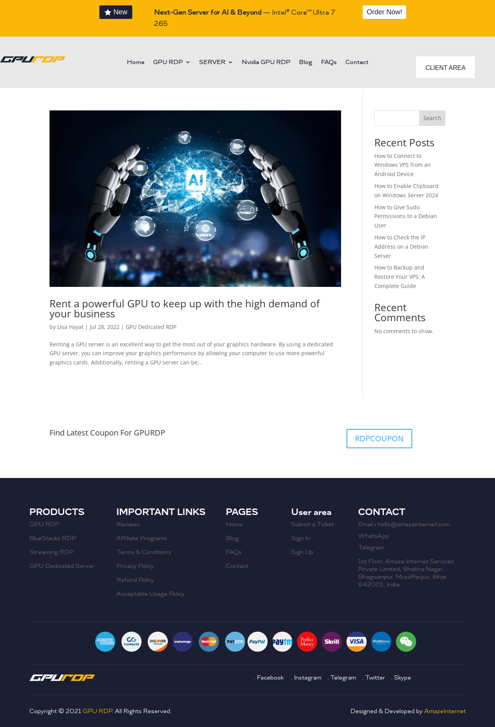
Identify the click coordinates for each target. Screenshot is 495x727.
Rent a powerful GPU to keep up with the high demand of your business (185, 308)
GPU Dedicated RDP (151, 326)
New (120, 12)
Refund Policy (135, 580)
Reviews (128, 524)
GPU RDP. (99, 711)
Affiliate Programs (141, 538)
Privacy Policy (135, 566)
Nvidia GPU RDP (266, 62)
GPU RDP (168, 62)
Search (432, 118)
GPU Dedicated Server (61, 566)
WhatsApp (373, 536)
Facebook (271, 677)
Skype (402, 677)
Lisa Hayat (70, 326)
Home (136, 62)
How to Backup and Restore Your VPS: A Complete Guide (399, 277)
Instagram (308, 677)
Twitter (375, 677)
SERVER (212, 62)
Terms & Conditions (143, 552)
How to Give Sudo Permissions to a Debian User (405, 216)
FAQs (329, 62)
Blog (305, 62)
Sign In (300, 538)
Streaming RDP (51, 552)
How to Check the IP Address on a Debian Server (401, 246)
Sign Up (302, 552)
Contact (357, 62)
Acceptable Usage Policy (150, 594)
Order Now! (384, 12)
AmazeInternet (445, 711)
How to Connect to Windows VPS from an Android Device (402, 165)
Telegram (371, 547)
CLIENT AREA (445, 67)
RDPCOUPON (379, 438)
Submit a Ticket (312, 524)
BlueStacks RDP (52, 538)
